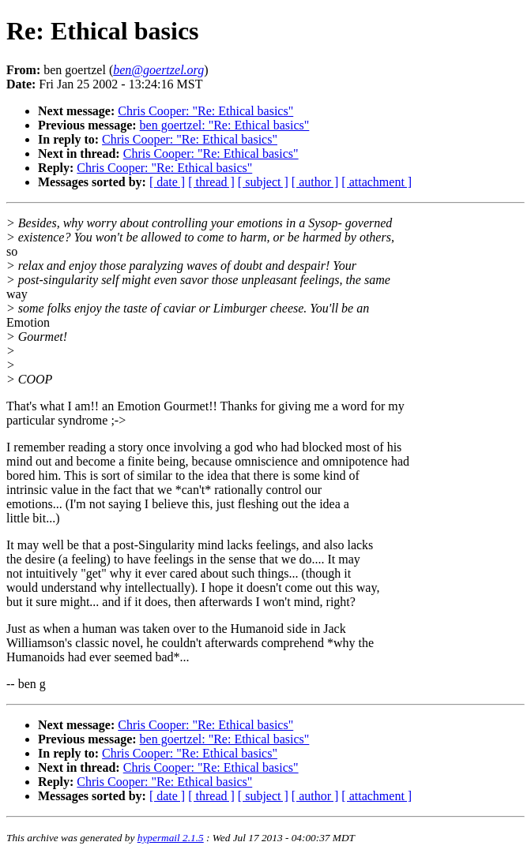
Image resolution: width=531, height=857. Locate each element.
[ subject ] (263, 182)
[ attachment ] (376, 182)
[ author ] (315, 182)
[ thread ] (211, 182)
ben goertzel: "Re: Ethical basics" (225, 125)
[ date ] (167, 182)
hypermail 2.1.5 (170, 838)
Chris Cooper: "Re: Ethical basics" (205, 111)
